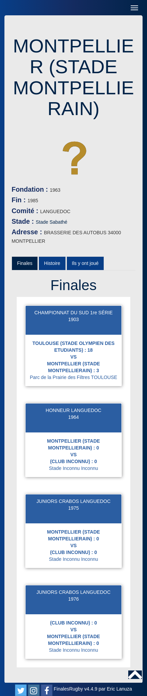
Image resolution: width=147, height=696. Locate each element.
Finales (24, 263)
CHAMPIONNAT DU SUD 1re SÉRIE (73, 312)
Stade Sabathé (52, 222)
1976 (73, 599)
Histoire (52, 263)
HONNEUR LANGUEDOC (73, 410)
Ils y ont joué (85, 263)
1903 (73, 319)
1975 (73, 508)
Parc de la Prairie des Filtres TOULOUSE (73, 377)
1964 (73, 417)
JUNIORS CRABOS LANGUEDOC (73, 501)
